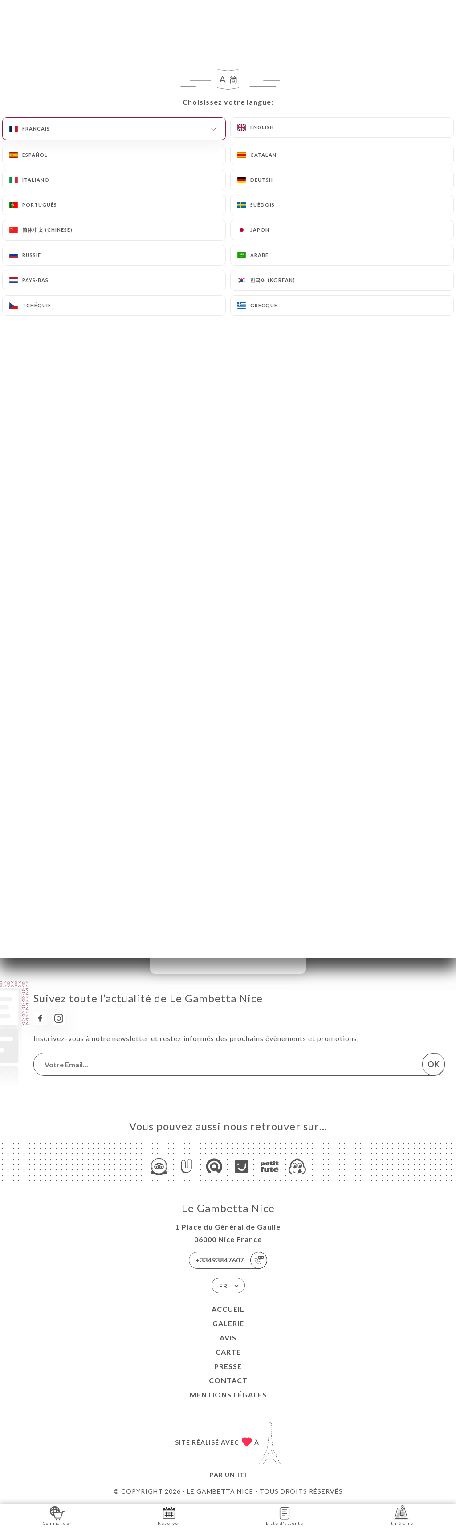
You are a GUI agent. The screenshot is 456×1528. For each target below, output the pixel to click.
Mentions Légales (228, 1394)
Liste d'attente (284, 1515)
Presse (228, 1366)
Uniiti (236, 1475)
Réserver (169, 1515)
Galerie (228, 1323)
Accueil (228, 1309)
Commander (57, 1515)
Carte (228, 1352)
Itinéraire (401, 1515)
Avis (228, 1337)
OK (434, 1064)
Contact (228, 1380)
